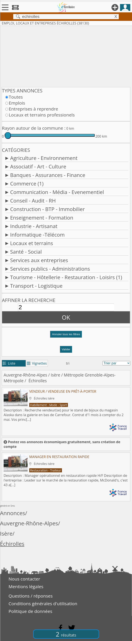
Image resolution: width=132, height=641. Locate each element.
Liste (9, 363)
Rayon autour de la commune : (33, 128)
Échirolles (12, 544)
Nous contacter (24, 579)
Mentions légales (26, 586)
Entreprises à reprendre (33, 109)
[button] (66, 336)
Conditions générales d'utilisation (43, 604)
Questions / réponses (31, 596)
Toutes (16, 97)
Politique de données (30, 611)
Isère (55, 375)
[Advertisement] (66, 55)
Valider (66, 349)
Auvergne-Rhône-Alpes (25, 375)
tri (67, 363)
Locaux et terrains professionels (42, 115)
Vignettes (37, 363)
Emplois (17, 103)
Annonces (12, 513)
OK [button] (66, 317)
